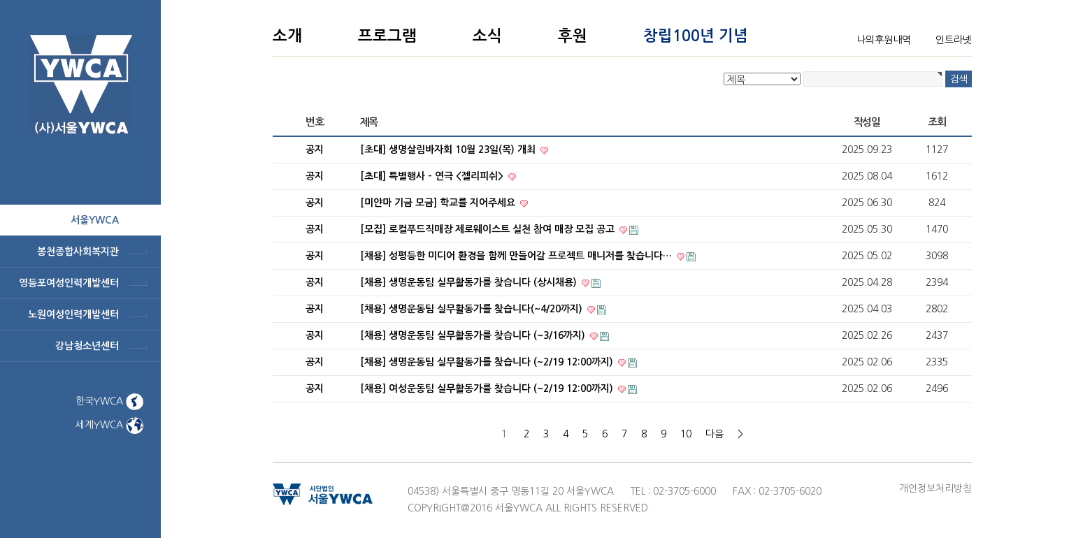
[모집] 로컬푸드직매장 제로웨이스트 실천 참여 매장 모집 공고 (488, 229)
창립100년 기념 (695, 35)
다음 (714, 434)
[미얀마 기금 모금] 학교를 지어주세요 (439, 203)
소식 (487, 35)
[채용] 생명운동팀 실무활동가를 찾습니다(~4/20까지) (472, 309)
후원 (572, 35)
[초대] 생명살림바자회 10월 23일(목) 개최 (449, 149)
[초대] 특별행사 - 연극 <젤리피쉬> (433, 176)
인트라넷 (953, 40)
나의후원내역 (883, 40)
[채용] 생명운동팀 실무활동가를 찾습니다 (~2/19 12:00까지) (488, 362)
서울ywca (95, 220)
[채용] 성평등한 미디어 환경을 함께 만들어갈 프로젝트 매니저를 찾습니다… (517, 256)
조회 (936, 122)
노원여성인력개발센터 (73, 314)
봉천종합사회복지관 (78, 251)
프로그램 (387, 35)
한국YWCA (109, 401)
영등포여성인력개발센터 (69, 283)
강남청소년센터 (87, 346)
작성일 (867, 122)
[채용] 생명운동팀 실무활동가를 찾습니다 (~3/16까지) (474, 335)
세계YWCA (109, 425)
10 (685, 434)
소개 (287, 35)
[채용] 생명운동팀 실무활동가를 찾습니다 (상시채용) (470, 282)
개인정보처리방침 (935, 488)
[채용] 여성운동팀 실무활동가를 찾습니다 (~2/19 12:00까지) (488, 388)
